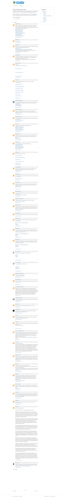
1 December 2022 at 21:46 (18, 328)
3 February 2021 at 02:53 (18, 131)
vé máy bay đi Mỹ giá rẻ (18, 155)
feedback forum (34, 15)
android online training (18, 95)
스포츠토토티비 (17, 266)
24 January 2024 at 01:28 (18, 361)
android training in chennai (18, 84)
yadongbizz (16, 218)
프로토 (16, 255)
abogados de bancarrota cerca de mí (20, 380)
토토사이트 (16, 254)
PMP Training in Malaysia (18, 286)
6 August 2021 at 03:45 (18, 202)
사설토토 (16, 256)
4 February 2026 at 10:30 (18, 467)
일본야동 (16, 235)
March (44, 18)
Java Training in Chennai (18, 68)
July (44, 13)
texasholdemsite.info (18, 297)
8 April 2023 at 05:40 (17, 339)
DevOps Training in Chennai (19, 144)
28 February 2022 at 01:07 (18, 277)
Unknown (16, 39)
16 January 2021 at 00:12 (18, 121)
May (44, 17)
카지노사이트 (17, 251)
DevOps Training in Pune (18, 148)
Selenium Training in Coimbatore (19, 129)
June (44, 14)
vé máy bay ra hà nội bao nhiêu (19, 161)
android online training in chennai (19, 86)
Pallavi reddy (17, 182)
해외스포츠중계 (17, 268)
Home (25, 490)
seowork (16, 406)
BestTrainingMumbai (18, 100)
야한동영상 (16, 224)
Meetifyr (16, 496)
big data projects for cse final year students (21, 65)
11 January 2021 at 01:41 (18, 114)
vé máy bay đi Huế (17, 163)
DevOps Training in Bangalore (19, 146)
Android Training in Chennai (19, 31)
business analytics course (18, 170)
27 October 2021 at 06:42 (18, 210)
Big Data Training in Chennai (19, 30)
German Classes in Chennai (19, 29)
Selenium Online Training (18, 128)
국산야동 (16, 245)
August (45, 12)
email (28, 15)
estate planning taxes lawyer (19, 343)
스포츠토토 (16, 267)
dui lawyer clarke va (22, 359)
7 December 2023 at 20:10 (18, 352)
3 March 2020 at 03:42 (17, 52)
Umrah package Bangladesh (19, 393)
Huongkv (16, 152)
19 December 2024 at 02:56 (18, 371)
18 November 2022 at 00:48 (18, 319)
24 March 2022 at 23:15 (18, 284)
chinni (16, 321)
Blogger (21, 496)
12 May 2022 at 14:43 (17, 301)
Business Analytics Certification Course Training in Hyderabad (23, 49)
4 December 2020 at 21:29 (18, 107)
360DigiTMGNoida (17, 116)
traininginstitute (17, 174)
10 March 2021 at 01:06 (18, 164)
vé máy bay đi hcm (17, 159)
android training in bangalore (19, 88)
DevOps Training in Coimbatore (19, 147)
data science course (18, 186)
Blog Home (15, 5)
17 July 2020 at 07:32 (17, 77)
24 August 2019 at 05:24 (18, 42)
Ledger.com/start (17, 388)
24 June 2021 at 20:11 (17, 196)
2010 (43, 21)
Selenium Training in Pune (18, 130)
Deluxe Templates (53, 496)
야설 (16, 223)
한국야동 (16, 234)
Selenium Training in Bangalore (19, 127)
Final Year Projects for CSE (19, 72)
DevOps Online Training (18, 145)
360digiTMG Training (18, 109)
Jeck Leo (16, 462)
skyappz (16, 400)
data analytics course (18, 48)
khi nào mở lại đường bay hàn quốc (20, 157)
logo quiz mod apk (17, 41)
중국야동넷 (36, 214)
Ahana (16, 315)
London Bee (16, 309)
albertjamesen (17, 354)
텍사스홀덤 (20, 300)
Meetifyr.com (21, 5)
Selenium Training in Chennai (19, 32)
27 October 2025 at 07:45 (18, 404)
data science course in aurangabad (20, 201)
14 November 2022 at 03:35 (18, 313)
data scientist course (18, 138)
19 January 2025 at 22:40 (18, 381)
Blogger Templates (46, 496)
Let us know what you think (47, 15)
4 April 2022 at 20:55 (17, 295)
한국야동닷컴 (21, 209)
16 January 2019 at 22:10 (18, 37)
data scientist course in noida (19, 120)
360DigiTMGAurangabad (18, 198)
